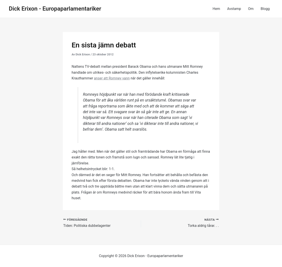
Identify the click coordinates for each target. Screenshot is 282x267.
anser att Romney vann (112, 78)
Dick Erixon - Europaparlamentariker (55, 8)
